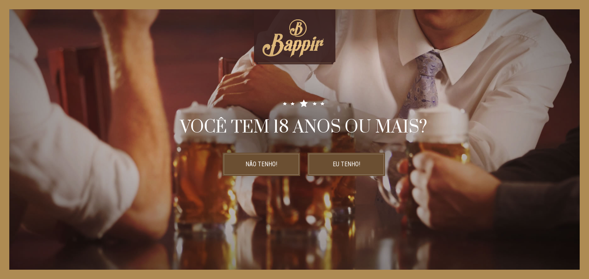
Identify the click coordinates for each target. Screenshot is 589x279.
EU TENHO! (346, 164)
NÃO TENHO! (261, 164)
